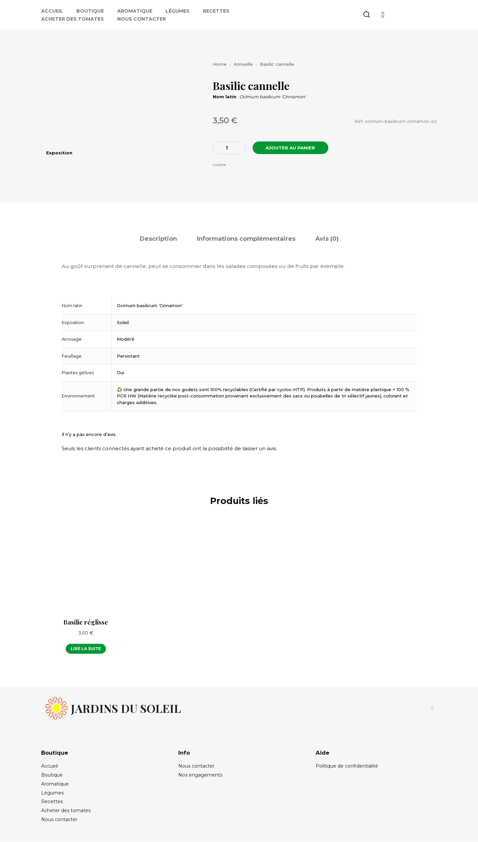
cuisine (219, 165)
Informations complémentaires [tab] (246, 239)
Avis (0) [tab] (327, 239)
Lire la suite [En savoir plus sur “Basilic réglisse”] (86, 648)
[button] (366, 14)
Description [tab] (158, 239)
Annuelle (243, 64)
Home (220, 64)
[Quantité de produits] (229, 147)
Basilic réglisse (85, 622)
